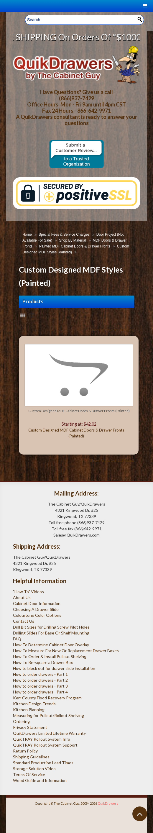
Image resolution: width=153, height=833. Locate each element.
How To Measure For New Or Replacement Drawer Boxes (66, 650)
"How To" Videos (28, 591)
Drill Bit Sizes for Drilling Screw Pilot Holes (51, 626)
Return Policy (25, 750)
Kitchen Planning (29, 709)
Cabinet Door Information (36, 603)
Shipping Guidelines (31, 756)
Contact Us (23, 621)
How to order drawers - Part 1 (40, 674)
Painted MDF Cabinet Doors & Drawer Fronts (74, 246)
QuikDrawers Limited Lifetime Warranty (49, 733)
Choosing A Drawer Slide (36, 609)
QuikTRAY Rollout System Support (45, 744)
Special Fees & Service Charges (64, 234)
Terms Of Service (29, 774)
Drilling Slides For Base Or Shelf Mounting (51, 632)
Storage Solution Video (34, 768)
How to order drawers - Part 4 (40, 691)
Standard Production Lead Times (43, 762)
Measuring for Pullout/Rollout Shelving (48, 715)
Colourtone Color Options (37, 615)
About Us (22, 597)
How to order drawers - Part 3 (40, 685)
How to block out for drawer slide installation (54, 668)
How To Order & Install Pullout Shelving (49, 656)
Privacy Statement (30, 727)
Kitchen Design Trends (34, 703)
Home (27, 234)
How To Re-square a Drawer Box (43, 662)
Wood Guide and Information (40, 780)
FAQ (17, 638)
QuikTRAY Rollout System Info (41, 739)
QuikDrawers (108, 803)
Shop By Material (72, 240)
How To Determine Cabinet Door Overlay (51, 644)
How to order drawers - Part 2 (40, 680)
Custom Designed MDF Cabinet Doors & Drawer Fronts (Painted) (79, 411)
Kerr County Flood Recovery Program (47, 697)
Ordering (21, 721)
